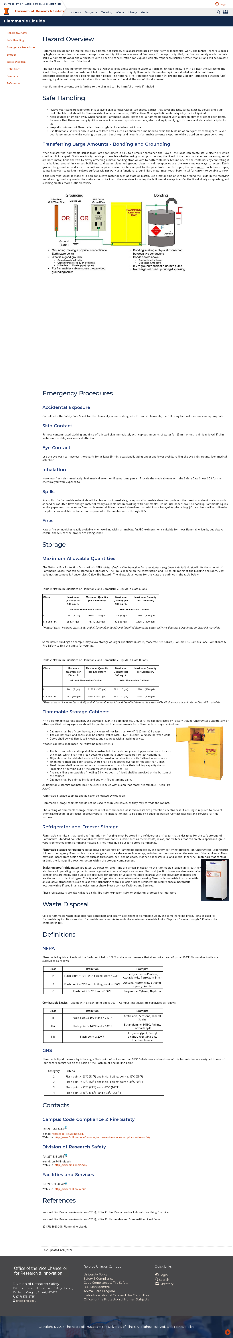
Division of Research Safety (40, 11)
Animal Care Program (99, 1291)
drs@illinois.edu (26, 1300)
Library (132, 12)
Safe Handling (15, 40)
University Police (96, 1274)
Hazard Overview (17, 33)
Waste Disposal (16, 61)
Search (162, 1279)
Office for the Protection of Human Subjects (116, 1299)
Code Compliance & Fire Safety (106, 1282)
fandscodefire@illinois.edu (68, 1133)
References (14, 83)
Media (145, 12)
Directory (164, 1284)
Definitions (14, 69)
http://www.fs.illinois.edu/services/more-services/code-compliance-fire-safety (102, 1137)
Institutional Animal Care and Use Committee (116, 1295)
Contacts (12, 76)
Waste (120, 12)
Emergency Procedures (21, 47)
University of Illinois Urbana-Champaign (32, 4)
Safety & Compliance (99, 1278)
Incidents (75, 12)
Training (106, 12)
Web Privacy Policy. (180, 1327)
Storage (12, 54)
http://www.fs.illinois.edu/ (70, 1189)
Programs (91, 12)
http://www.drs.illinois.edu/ (70, 1165)
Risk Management (97, 1287)
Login (221, 4)
